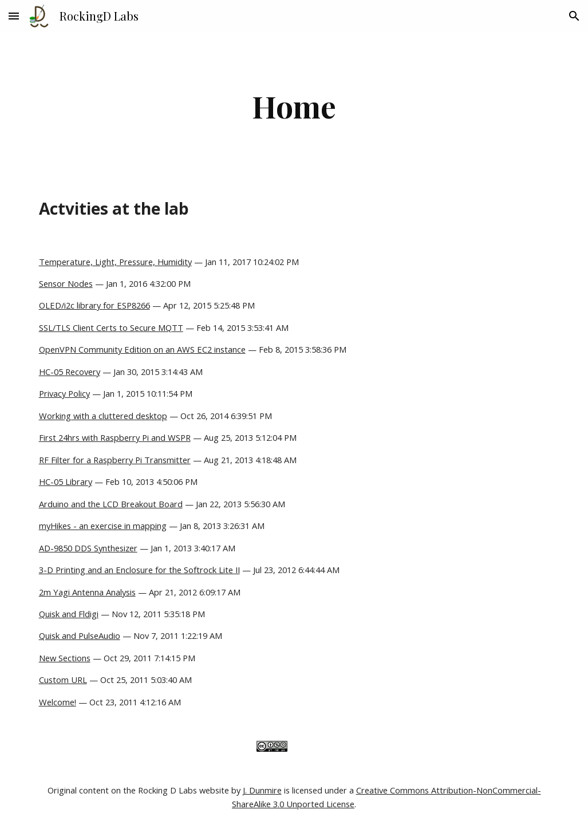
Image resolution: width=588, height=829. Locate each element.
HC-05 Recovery (69, 371)
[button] (13, 15)
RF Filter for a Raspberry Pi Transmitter (115, 459)
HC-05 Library (65, 481)
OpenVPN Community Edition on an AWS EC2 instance (142, 349)
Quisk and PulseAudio (79, 635)
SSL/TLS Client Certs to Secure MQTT (111, 327)
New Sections (64, 658)
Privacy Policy (64, 393)
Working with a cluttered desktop (103, 415)
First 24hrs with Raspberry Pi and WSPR (115, 437)
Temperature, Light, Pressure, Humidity (115, 261)
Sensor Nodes (66, 283)
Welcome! (57, 702)
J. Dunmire (262, 790)
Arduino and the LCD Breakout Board (111, 504)
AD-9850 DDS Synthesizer (88, 548)
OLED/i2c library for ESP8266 (94, 305)
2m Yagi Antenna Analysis (87, 592)
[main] (294, 106)
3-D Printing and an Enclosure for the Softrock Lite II (139, 569)
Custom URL (63, 679)
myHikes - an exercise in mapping (103, 525)
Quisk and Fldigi (68, 613)
